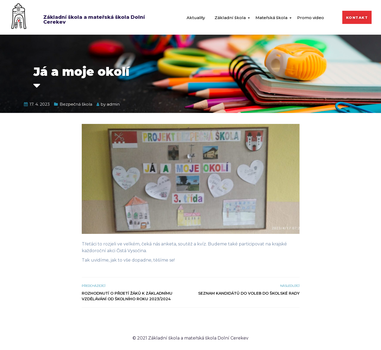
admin (113, 104)
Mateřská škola (271, 17)
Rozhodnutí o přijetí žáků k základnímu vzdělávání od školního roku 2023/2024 (127, 296)
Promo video (310, 17)
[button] (357, 17)
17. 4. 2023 (40, 104)
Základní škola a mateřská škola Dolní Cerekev (94, 19)
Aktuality (196, 17)
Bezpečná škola (76, 104)
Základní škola (230, 17)
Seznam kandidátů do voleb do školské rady (249, 293)
